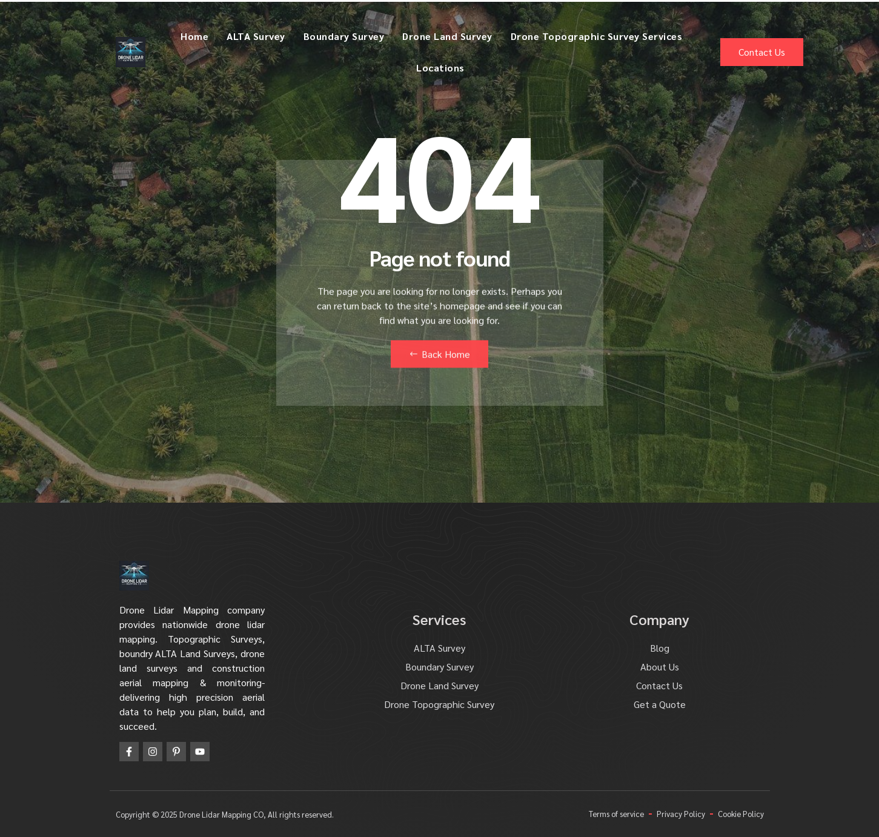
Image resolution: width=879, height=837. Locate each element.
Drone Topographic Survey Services (597, 36)
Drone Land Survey (447, 36)
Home (194, 36)
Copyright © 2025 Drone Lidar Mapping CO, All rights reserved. (225, 814)
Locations (440, 67)
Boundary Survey (344, 36)
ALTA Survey (256, 36)
